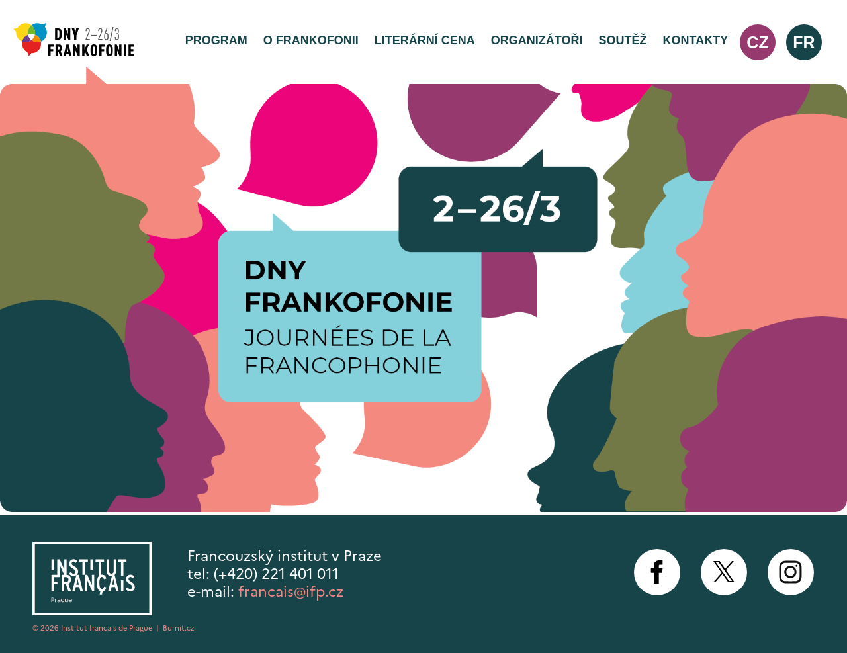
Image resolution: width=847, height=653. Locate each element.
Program (216, 40)
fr (804, 42)
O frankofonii (311, 40)
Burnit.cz (179, 628)
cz (757, 42)
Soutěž (622, 40)
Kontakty (696, 40)
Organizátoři (537, 40)
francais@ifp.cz (290, 592)
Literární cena (425, 40)
